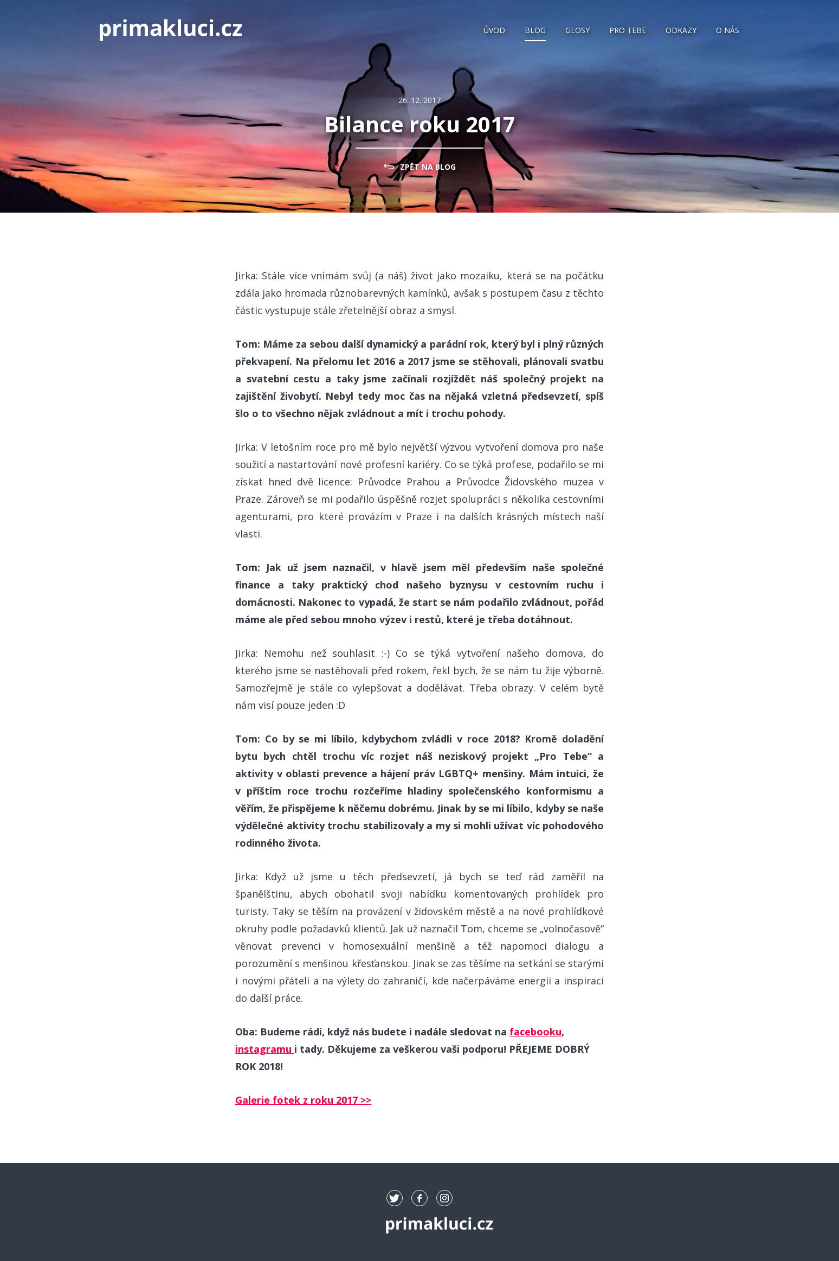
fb (419, 1198)
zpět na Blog (428, 167)
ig (444, 1198)
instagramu (264, 1048)
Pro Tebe (627, 30)
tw (394, 1198)
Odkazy (681, 30)
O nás (727, 30)
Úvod (494, 30)
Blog (535, 30)
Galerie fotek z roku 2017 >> (303, 1099)
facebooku (535, 1031)
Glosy (577, 30)
